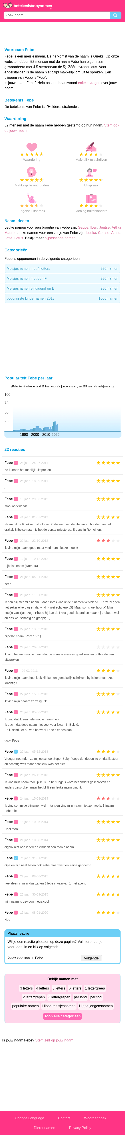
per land (80, 997)
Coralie (103, 233)
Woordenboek (95, 1118)
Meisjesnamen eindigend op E (62, 288)
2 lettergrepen (34, 997)
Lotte (8, 238)
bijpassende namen (60, 238)
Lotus (18, 238)
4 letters (42, 988)
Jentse (104, 227)
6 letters (75, 988)
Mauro (9, 233)
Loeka (91, 233)
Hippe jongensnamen (96, 1006)
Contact (64, 1118)
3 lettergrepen (59, 997)
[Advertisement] (62, 34)
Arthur (116, 227)
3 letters (26, 988)
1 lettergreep (95, 988)
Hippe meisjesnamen (58, 1006)
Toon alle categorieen (62, 1016)
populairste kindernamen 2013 (62, 298)
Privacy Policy (80, 1128)
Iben (93, 227)
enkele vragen (89, 83)
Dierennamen (44, 1128)
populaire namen (25, 1006)
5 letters (58, 988)
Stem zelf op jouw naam (54, 1040)
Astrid (115, 233)
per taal (96, 997)
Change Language (29, 1118)
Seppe (83, 227)
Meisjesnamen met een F (62, 278)
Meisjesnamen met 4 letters (62, 268)
